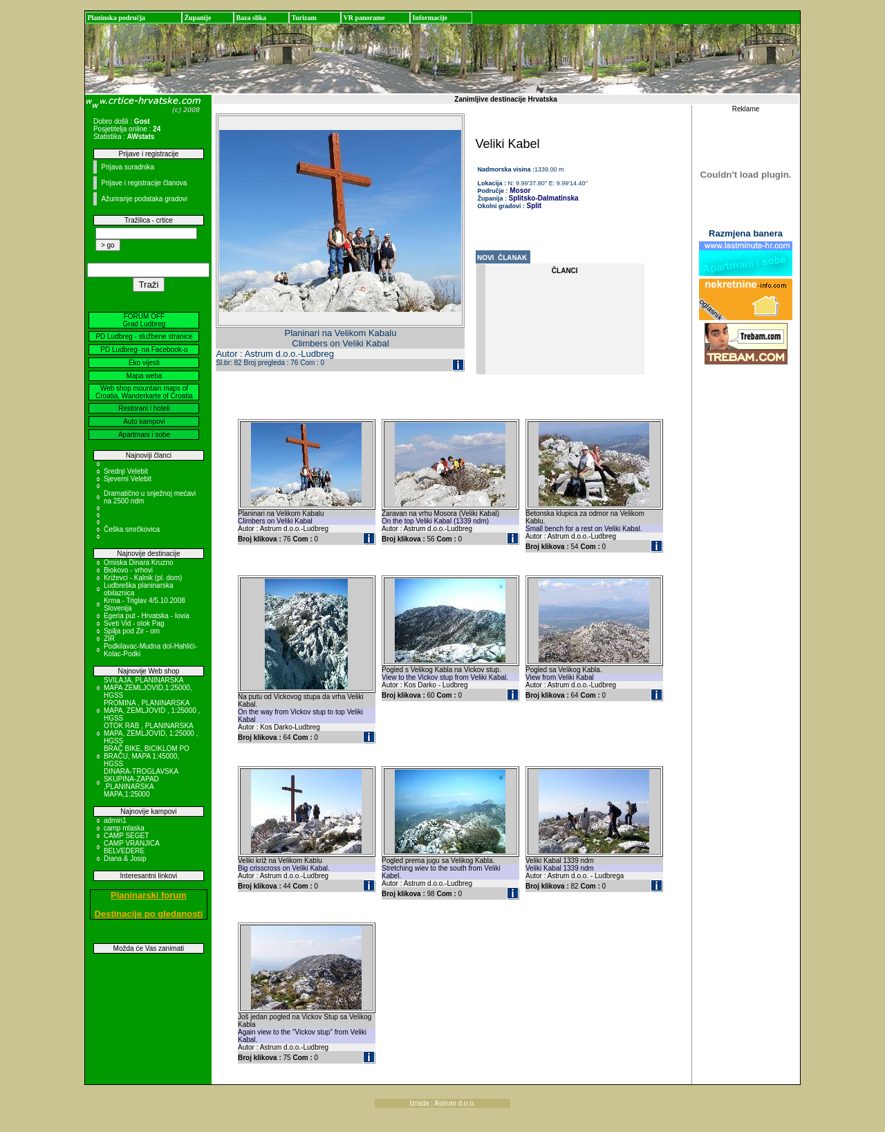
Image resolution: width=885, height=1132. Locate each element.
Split (534, 206)
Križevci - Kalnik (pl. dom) (143, 578)
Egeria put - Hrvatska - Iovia (146, 616)
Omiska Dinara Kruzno (139, 562)
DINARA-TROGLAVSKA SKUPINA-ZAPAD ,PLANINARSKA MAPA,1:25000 (141, 783)
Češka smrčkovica (132, 529)
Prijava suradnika (127, 167)
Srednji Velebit (126, 471)
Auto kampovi (144, 421)
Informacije (429, 17)
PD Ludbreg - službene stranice (143, 336)
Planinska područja (116, 17)
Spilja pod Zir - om (132, 631)
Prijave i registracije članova (144, 183)
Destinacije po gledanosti (149, 914)
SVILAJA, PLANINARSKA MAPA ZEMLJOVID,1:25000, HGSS (148, 687)
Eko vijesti (144, 362)
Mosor (519, 190)
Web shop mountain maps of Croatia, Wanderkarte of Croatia (144, 392)
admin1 (115, 820)
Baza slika (251, 17)
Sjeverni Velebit (127, 479)
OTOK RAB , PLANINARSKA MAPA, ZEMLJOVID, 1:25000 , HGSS (151, 733)
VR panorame (363, 17)
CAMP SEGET (126, 835)
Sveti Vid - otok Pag (134, 623)
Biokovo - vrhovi (128, 570)
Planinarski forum (149, 895)
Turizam (303, 17)
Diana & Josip (125, 858)
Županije (197, 17)
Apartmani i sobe (144, 434)
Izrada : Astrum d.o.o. (442, 1103)
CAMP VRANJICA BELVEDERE (131, 847)
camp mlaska (124, 828)
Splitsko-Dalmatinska (544, 198)
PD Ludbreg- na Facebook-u (143, 349)
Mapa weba (144, 376)
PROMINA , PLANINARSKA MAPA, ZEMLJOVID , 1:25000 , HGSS (152, 710)
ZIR (109, 638)
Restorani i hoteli (143, 408)
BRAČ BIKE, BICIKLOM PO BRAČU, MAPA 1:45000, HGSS (146, 756)
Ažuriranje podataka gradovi (144, 199)
